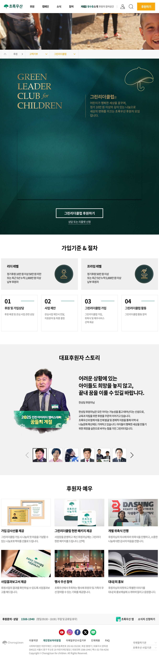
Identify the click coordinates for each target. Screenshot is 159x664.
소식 (59, 6)
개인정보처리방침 (52, 640)
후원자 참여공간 (106, 6)
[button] (132, 455)
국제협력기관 (144, 642)
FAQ (107, 640)
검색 (131, 6)
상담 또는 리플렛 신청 (79, 222)
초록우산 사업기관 (144, 647)
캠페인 (45, 6)
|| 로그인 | (122, 6)
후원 (32, 6)
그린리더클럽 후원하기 (79, 213)
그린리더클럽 (60, 54)
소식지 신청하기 (146, 619)
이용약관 (33, 640)
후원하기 (146, 6)
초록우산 (13, 6)
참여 (71, 6)
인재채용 (95, 640)
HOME (5, 54)
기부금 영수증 (87, 6)
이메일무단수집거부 (76, 640)
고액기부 (33, 54)
